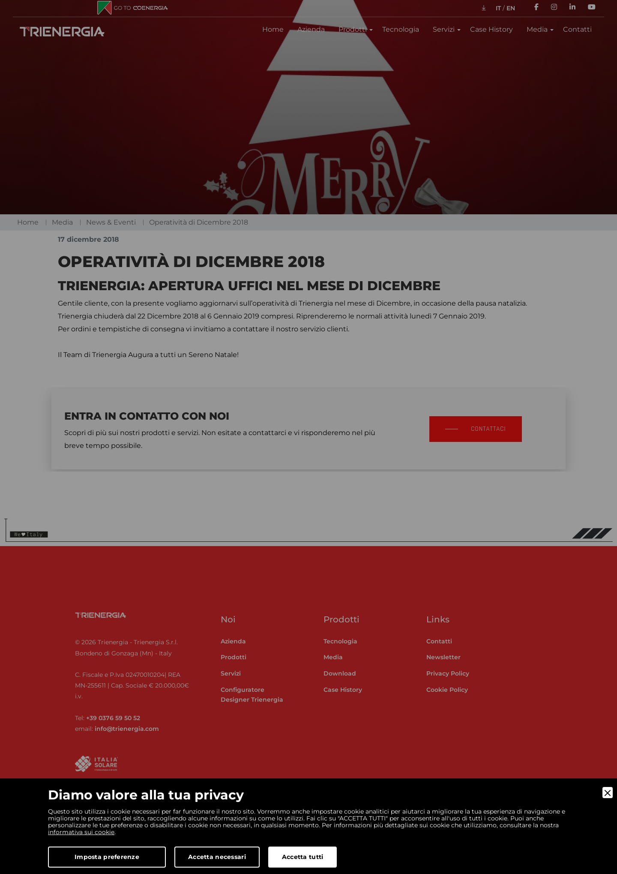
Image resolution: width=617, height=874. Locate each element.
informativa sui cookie (81, 832)
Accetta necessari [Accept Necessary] (217, 857)
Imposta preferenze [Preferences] (107, 857)
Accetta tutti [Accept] (302, 857)
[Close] (607, 792)
